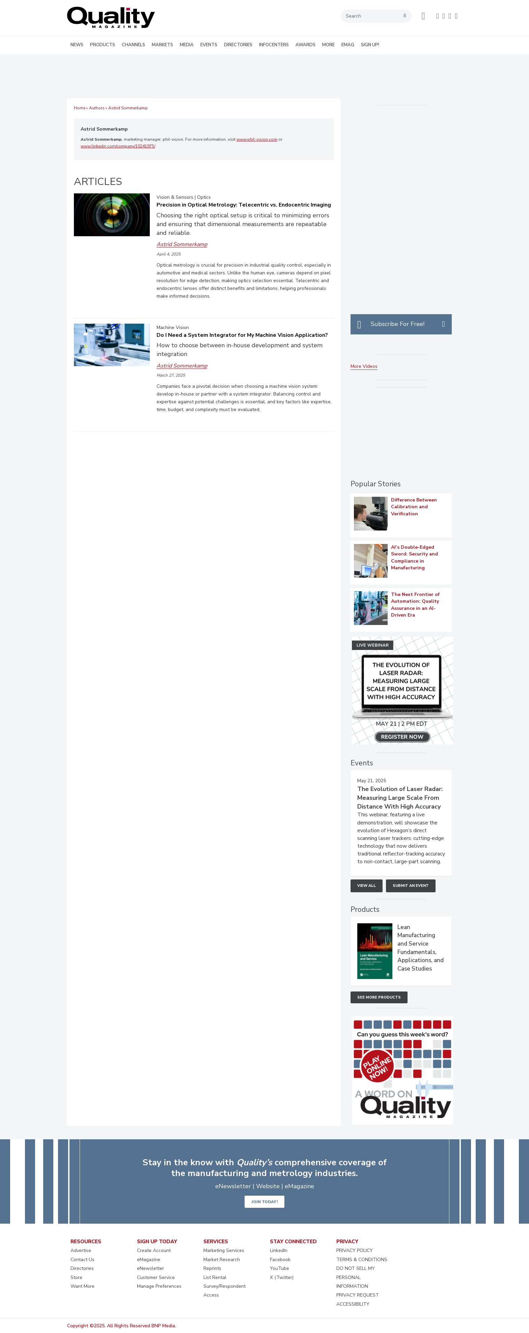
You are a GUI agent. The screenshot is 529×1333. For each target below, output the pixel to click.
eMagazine (148, 1259)
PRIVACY (347, 1241)
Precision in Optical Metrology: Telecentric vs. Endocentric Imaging (244, 205)
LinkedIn (278, 1250)
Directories (82, 1268)
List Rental (214, 1277)
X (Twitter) (282, 1277)
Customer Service (156, 1277)
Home (79, 108)
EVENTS (208, 45)
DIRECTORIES (238, 45)
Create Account (154, 1250)
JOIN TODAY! (264, 1201)
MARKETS (162, 45)
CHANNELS (133, 45)
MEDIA (187, 45)
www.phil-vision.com (256, 139)
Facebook (280, 1259)
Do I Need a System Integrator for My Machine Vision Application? (242, 335)
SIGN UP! (370, 45)
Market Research (221, 1259)
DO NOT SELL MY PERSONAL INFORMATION (355, 1277)
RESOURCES (86, 1241)
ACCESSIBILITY (352, 1304)
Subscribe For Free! (397, 324)
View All (366, 885)
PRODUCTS (102, 45)
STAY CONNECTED (293, 1241)
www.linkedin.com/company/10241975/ (118, 146)
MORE (328, 45)
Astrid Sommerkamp (104, 129)
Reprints (212, 1268)
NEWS (77, 45)
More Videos (364, 366)
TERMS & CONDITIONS (361, 1259)
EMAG (347, 45)
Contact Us (82, 1259)
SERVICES (215, 1241)
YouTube (279, 1268)
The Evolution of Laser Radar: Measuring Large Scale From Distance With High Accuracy (400, 798)
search (404, 16)
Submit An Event (411, 885)
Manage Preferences (159, 1286)
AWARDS (305, 45)
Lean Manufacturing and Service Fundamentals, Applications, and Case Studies (420, 948)
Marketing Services (223, 1250)
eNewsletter (150, 1268)
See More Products (379, 997)
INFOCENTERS (274, 45)
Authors (97, 108)
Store (76, 1277)
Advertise (81, 1250)
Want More (82, 1286)
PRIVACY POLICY (354, 1250)
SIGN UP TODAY (157, 1241)
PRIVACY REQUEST (357, 1295)
